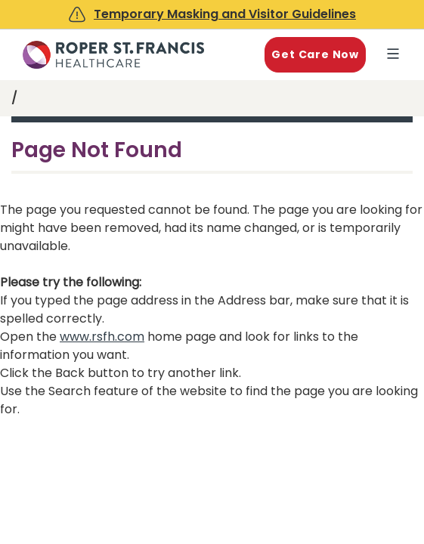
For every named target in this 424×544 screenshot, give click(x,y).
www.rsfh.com (102, 336)
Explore (396, 55)
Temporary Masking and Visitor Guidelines (225, 14)
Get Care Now (315, 54)
